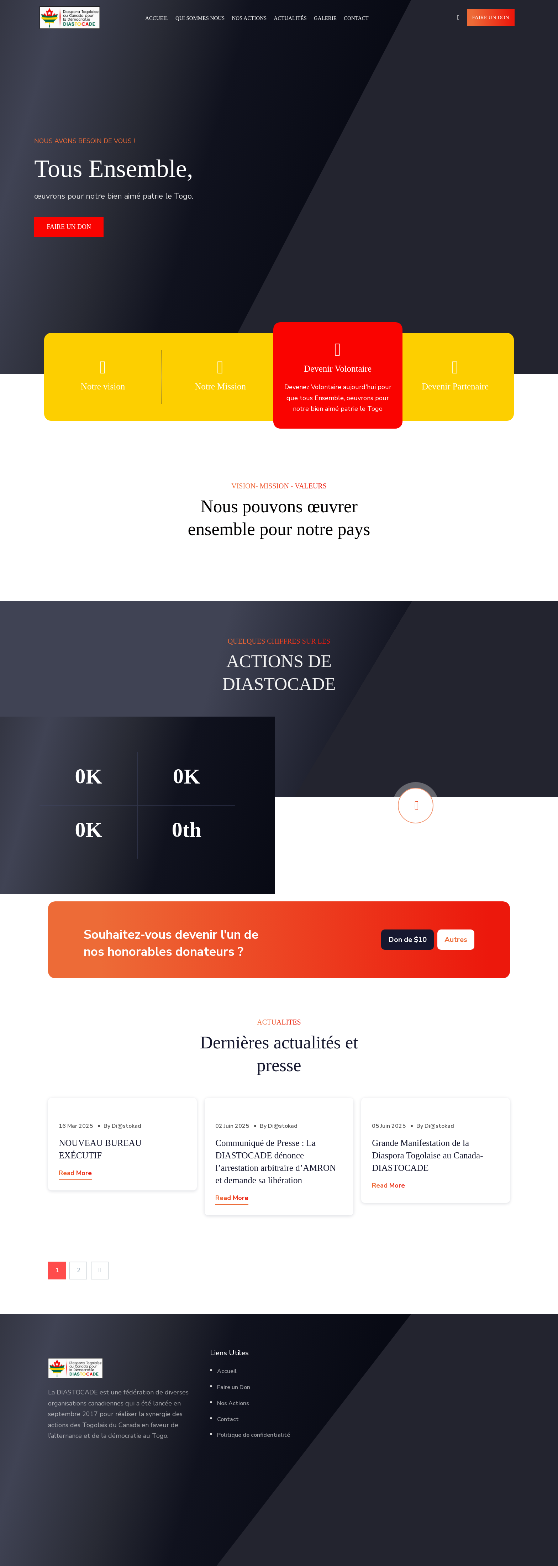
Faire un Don (490, 17)
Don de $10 (407, 939)
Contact (356, 18)
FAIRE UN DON (69, 226)
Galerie (325, 18)
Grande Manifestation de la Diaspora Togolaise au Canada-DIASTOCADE (427, 1155)
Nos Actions (249, 18)
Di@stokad (126, 1126)
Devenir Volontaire (338, 368)
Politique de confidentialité (253, 1435)
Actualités (290, 18)
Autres (455, 939)
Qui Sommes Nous (200, 18)
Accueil (156, 18)
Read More (75, 1173)
